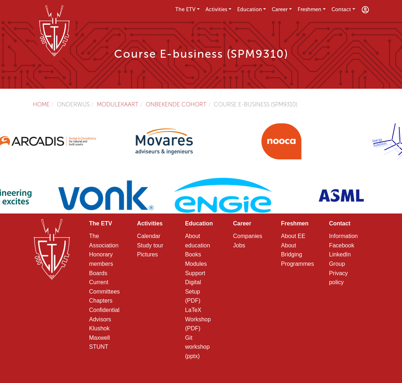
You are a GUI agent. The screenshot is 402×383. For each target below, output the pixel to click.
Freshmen (309, 9)
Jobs (239, 245)
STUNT (98, 347)
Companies (247, 236)
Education (249, 9)
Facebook (341, 245)
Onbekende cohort (176, 104)
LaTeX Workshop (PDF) (198, 319)
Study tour (150, 245)
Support (195, 273)
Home (41, 104)
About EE (293, 236)
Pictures (147, 254)
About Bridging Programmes (297, 254)
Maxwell (99, 338)
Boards (98, 273)
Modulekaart (118, 104)
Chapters (101, 301)
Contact (341, 9)
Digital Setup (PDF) (193, 291)
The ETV (185, 9)
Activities (216, 9)
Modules (196, 264)
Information (343, 236)
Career (280, 9)
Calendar (149, 236)
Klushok (99, 328)
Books (193, 254)
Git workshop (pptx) (197, 347)
